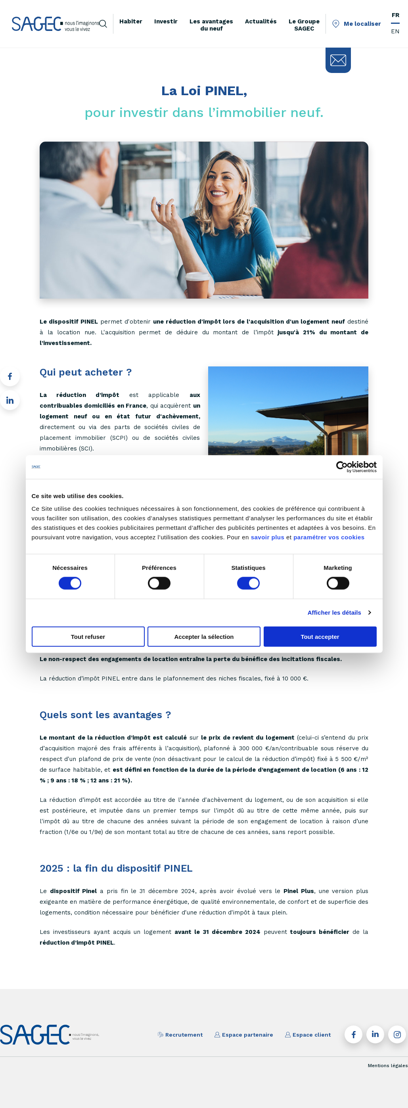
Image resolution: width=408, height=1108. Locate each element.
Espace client (308, 1034)
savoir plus (268, 536)
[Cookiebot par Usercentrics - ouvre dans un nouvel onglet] (342, 467)
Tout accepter (320, 636)
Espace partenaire (244, 1034)
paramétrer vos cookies (328, 536)
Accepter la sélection (204, 636)
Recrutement (180, 1034)
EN (395, 31)
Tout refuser (88, 636)
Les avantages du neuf (211, 25)
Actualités (261, 21)
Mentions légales (388, 1065)
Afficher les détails (334, 612)
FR (395, 15)
